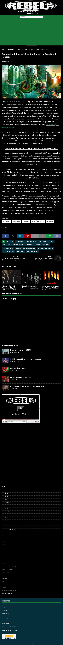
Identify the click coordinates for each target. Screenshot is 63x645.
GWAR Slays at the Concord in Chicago (25, 359)
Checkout (4, 542)
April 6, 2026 (14, 352)
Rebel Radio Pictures (7, 569)
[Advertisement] (31, 32)
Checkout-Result (6, 545)
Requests (4, 578)
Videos (4, 587)
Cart (3, 536)
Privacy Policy (5, 572)
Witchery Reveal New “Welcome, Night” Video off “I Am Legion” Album (10, 288)
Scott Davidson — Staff (8, 518)
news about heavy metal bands (25, 248)
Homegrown (5, 610)
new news (29, 245)
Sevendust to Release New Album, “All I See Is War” (50, 288)
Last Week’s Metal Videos (9, 590)
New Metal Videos (7, 593)
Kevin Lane (5, 506)
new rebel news (8, 248)
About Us (4, 491)
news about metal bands (45, 248)
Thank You (4, 584)
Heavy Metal (42, 241)
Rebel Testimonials (7, 575)
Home (3, 554)
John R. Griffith (5, 503)
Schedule (4, 527)
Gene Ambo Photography (9, 566)
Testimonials (5, 619)
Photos (4, 563)
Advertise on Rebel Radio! (9, 530)
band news (19, 241)
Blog (3, 605)
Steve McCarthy (6, 524)
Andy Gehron (5, 500)
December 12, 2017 (8, 61)
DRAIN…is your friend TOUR (20, 350)
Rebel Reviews (5, 613)
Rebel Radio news (32, 252)
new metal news (18, 245)
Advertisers (5, 533)
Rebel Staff (5, 494)
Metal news (6, 245)
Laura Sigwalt (5, 512)
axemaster (9, 241)
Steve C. (4, 521)
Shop (3, 581)
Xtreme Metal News (7, 616)
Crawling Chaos (31, 241)
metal (51, 241)
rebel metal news (8, 252)
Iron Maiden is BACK (18, 368)
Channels (4, 539)
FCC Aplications (6, 551)
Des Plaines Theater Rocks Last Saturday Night (29, 386)
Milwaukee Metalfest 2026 (20, 377)
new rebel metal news (42, 245)
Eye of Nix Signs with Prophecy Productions (30, 287)
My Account (5, 560)
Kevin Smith (5, 509)
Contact (4, 548)
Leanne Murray (6, 515)
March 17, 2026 (15, 370)
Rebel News (20, 252)
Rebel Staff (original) (7, 497)
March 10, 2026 (15, 388)
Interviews (4, 557)
